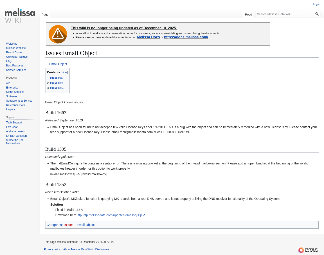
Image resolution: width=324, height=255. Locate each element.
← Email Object (56, 64)
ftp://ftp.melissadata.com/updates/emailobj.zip (110, 215)
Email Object (85, 225)
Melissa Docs (148, 37)
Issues (68, 225)
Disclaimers (102, 249)
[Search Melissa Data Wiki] (288, 14)
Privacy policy (52, 249)
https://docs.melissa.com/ (186, 37)
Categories (54, 225)
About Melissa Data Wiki (77, 249)
